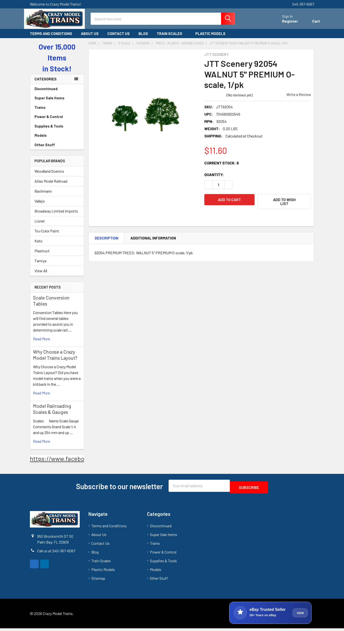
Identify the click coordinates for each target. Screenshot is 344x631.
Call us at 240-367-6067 (56, 553)
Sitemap (98, 581)
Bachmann (43, 195)
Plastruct (42, 255)
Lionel (39, 225)
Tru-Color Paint (46, 235)
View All (40, 275)
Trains (56, 112)
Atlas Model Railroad (50, 185)
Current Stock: (221, 167)
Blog (143, 38)
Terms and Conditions (51, 38)
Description (106, 240)
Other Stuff (56, 149)
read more (41, 343)
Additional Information (153, 240)
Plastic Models (212, 38)
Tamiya (40, 265)
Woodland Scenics (49, 175)
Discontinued (46, 93)
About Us (90, 38)
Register (284, 24)
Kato (38, 245)
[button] (284, 205)
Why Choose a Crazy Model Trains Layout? (55, 359)
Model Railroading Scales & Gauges (52, 413)
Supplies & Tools (56, 130)
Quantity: (214, 179)
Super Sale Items (56, 102)
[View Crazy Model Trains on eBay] (270, 615)
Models (56, 139)
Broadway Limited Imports (56, 215)
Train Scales (172, 38)
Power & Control (56, 121)
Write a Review (298, 98)
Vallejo (39, 205)
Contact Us (118, 38)
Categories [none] (45, 83)
